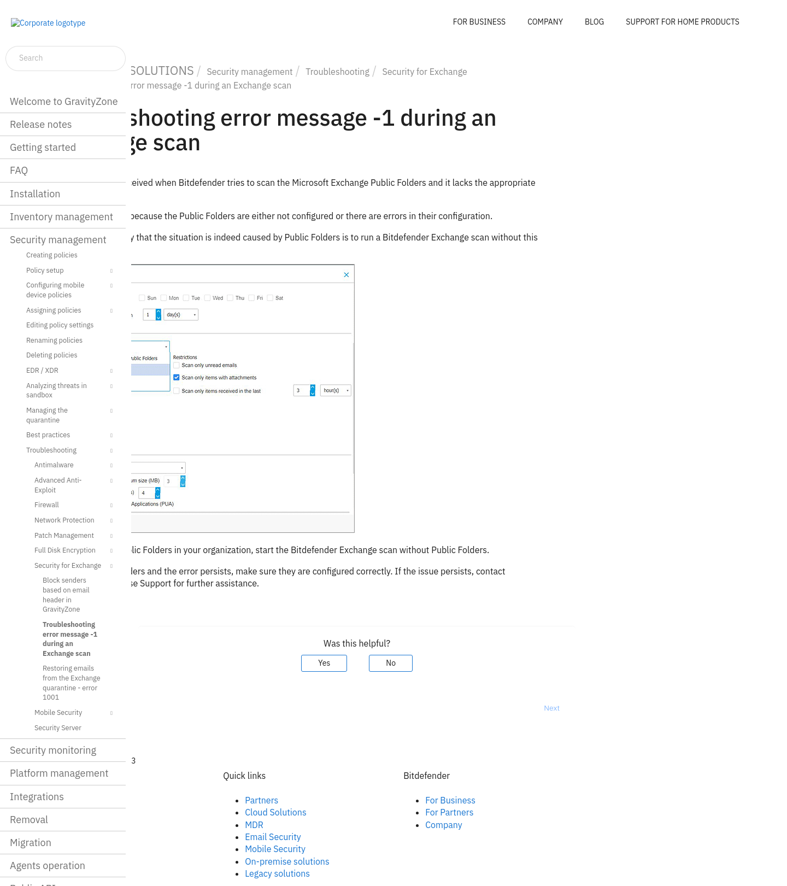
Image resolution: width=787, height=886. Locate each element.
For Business (552, 800)
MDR (356, 824)
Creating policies (52, 254)
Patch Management (75, 536)
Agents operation (47, 865)
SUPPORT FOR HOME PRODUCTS (682, 22)
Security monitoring (53, 750)
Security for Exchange (75, 566)
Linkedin (183, 812)
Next (654, 708)
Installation (35, 193)
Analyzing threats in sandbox (71, 390)
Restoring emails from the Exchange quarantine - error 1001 (72, 682)
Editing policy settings (59, 324)
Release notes (41, 124)
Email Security (375, 836)
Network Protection (75, 521)
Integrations (37, 796)
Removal (29, 819)
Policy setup (71, 271)
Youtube (183, 836)
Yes (426, 663)
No (493, 663)
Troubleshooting (71, 451)
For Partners (551, 812)
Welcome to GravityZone (64, 101)
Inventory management (61, 216)
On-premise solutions (389, 861)
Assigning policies (71, 311)
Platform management (59, 773)
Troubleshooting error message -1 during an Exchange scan (70, 639)
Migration (30, 842)
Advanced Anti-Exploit (75, 484)
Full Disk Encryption (75, 551)
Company (546, 824)
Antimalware (75, 466)
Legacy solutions (379, 873)
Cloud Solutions (378, 812)
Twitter (180, 824)
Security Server (57, 727)
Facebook (185, 800)
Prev (159, 708)
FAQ (19, 170)
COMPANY (545, 22)
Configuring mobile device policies (71, 289)
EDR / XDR (71, 371)
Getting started (43, 147)
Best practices (71, 436)
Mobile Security (75, 713)
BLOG (594, 22)
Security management (58, 239)
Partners (363, 800)
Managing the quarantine (71, 414)
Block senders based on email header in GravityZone (66, 594)
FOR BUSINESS (479, 22)
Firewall (75, 506)
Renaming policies (54, 340)
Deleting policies (52, 354)
